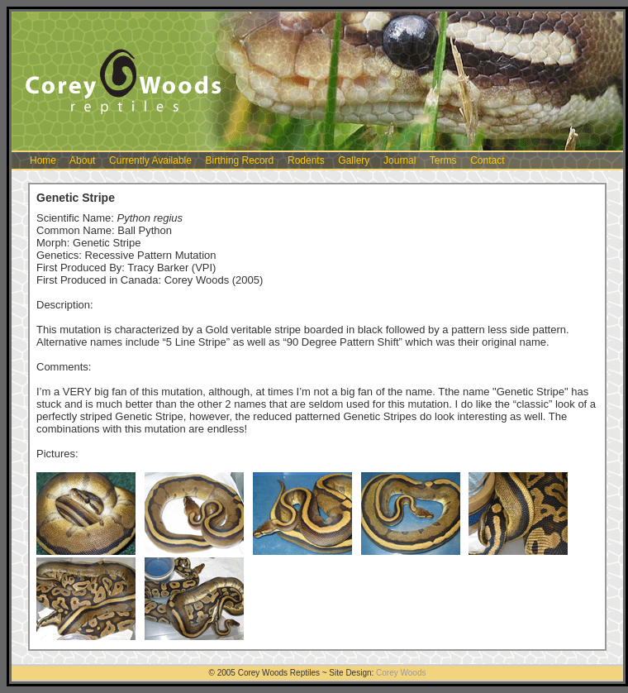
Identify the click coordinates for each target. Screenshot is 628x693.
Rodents (306, 160)
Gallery (353, 160)
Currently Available (150, 160)
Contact (487, 160)
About (82, 160)
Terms (443, 160)
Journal (399, 160)
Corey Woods (401, 672)
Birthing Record (240, 160)
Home (43, 160)
